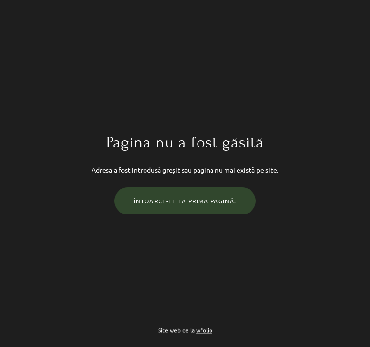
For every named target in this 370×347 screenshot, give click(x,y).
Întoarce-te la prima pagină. (185, 201)
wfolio (204, 330)
